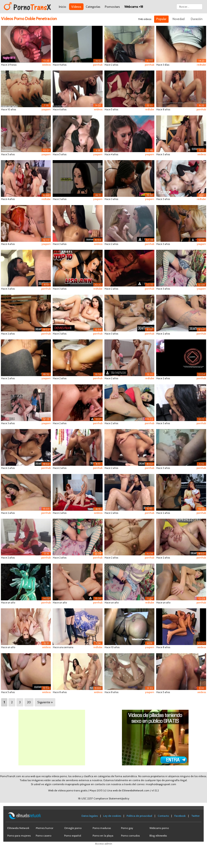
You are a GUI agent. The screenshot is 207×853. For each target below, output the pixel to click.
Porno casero (43, 835)
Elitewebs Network (18, 828)
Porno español (72, 835)
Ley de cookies (112, 815)
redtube (201, 64)
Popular (161, 19)
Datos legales (90, 815)
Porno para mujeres (19, 835)
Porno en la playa (103, 835)
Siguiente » (45, 702)
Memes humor (44, 828)
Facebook (180, 815)
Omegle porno (73, 828)
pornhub (97, 64)
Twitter (195, 815)
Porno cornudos (130, 835)
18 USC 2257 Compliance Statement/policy (103, 798)
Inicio (62, 7)
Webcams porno (159, 828)
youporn (46, 109)
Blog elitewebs (158, 835)
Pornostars (112, 7)
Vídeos (76, 7)
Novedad (179, 19)
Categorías (93, 7)
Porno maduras (102, 828)
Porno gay (127, 828)
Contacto (163, 815)
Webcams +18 (133, 7)
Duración (197, 19)
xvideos (46, 64)
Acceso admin (103, 843)
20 (29, 702)
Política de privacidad (139, 815)
